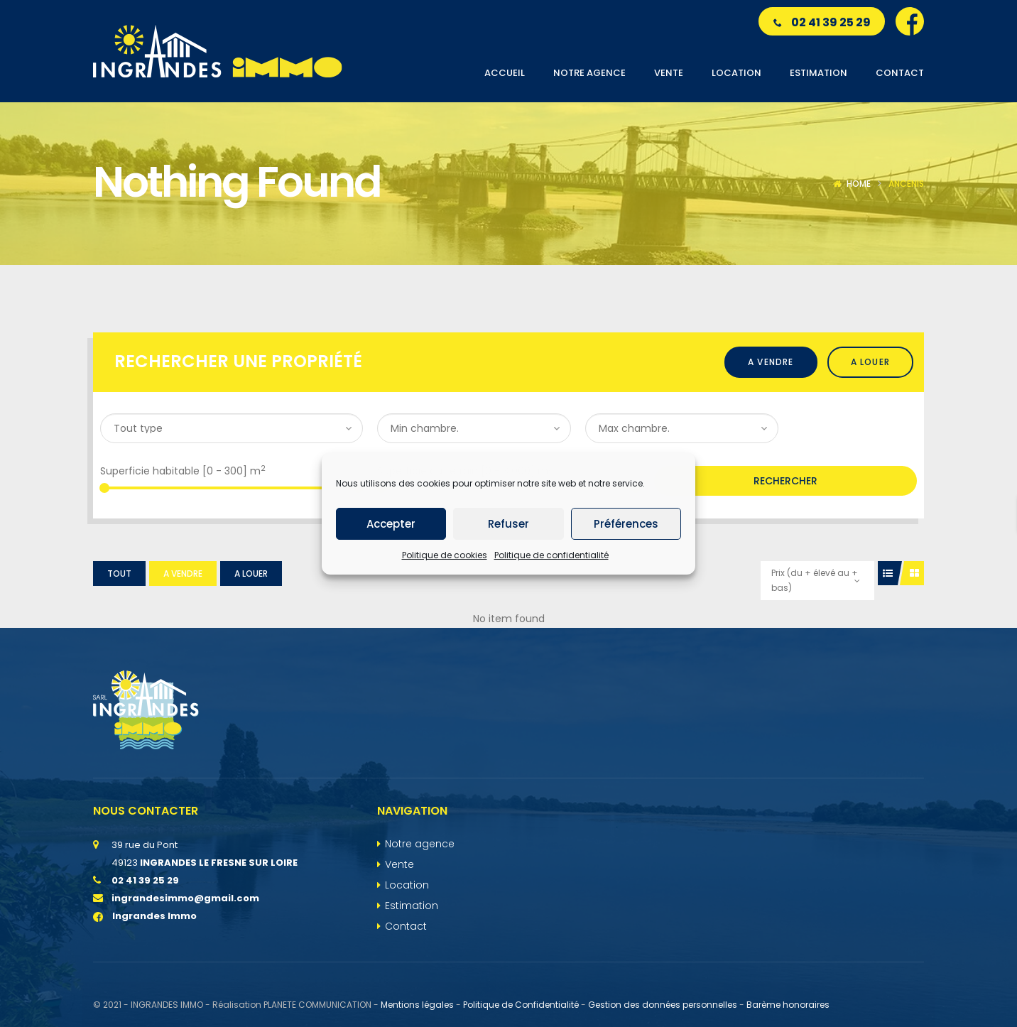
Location (407, 885)
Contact (406, 926)
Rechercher (785, 481)
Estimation (411, 905)
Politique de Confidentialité (521, 1005)
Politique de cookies (444, 555)
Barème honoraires (788, 1005)
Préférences (626, 523)
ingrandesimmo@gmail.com (185, 898)
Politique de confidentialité (551, 555)
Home (859, 184)
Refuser (508, 523)
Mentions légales (417, 1005)
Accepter (390, 523)
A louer (870, 362)
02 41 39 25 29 (822, 22)
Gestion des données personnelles (662, 1005)
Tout (119, 573)
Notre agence (420, 844)
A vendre (771, 362)
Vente (399, 864)
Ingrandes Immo (145, 916)
